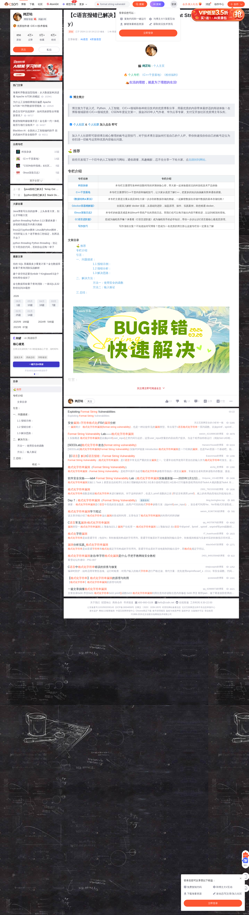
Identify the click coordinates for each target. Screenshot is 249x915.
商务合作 (117, 602)
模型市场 (69, 3)
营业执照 (209, 611)
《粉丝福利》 (171, 74)
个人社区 (78, 124)
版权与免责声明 (173, 611)
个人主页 (158, 65)
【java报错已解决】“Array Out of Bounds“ (40, 189)
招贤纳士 (106, 602)
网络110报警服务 (107, 611)
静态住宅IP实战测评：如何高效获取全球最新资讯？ (36, 113)
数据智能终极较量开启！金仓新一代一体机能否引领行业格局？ (36, 123)
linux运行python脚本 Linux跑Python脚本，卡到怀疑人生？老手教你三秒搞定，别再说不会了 (36, 233)
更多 (83, 4)
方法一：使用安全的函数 (108, 282)
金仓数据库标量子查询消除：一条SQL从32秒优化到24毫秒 (36, 285)
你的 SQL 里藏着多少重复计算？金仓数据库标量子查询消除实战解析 (36, 265)
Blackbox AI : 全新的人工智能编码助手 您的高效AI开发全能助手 (35, 132)
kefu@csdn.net (166, 602)
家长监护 (94, 611)
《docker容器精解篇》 (82, 205)
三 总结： (82, 292)
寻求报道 (128, 602)
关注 (89, 401)
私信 (49, 49)
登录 (173, 4)
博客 (23, 4)
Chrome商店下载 (143, 611)
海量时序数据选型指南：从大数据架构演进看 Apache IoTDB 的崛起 (36, 94)
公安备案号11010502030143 (100, 607)
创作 (236, 4)
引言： (80, 254)
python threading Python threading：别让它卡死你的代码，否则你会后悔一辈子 (35, 245)
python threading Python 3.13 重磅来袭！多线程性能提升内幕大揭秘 (35, 222)
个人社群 (93, 124)
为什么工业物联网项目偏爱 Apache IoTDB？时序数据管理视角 (33, 104)
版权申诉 (186, 611)
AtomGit (52, 4)
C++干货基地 (83, 192)
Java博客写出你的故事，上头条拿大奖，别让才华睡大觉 (36, 213)
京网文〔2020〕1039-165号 (148, 607)
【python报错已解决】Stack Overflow (41, 195)
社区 (40, 4)
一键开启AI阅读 (36, 364)
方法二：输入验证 (104, 287)
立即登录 (148, 33)
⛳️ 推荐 (81, 245)
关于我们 (95, 602)
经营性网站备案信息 (171, 607)
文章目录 (22, 401)
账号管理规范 (159, 611)
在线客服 (184, 602)
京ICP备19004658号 (124, 607)
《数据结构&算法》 (83, 199)
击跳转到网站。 (198, 159)
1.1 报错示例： (102, 263)
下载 (31, 4)
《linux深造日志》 (83, 212)
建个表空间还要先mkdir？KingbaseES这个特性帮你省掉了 (36, 275)
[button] (11, 68)
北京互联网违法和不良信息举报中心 (198, 607)
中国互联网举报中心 (125, 611)
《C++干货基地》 (152, 74)
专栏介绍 (81, 250)
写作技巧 (83, 226)
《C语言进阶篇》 (83, 219)
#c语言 (84, 39)
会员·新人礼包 (192, 4)
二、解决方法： (86, 278)
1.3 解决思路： (102, 273)
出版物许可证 (197, 611)
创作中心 (219, 4)
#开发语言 (95, 39)
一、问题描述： (86, 259)
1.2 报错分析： (102, 268)
